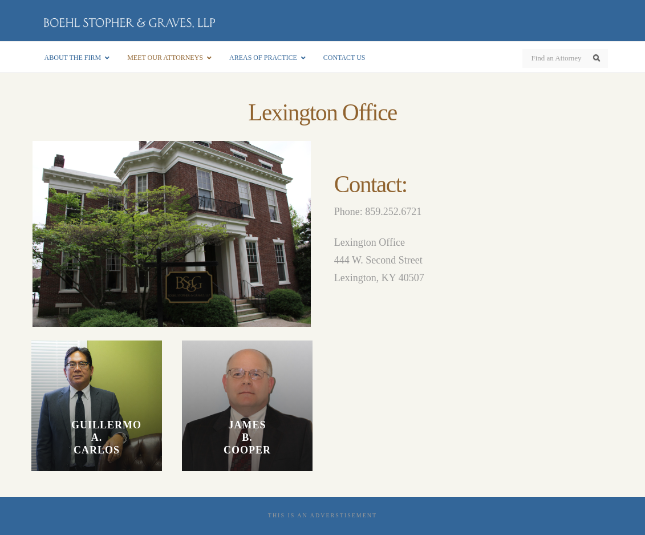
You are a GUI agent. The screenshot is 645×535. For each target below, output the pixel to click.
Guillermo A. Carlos (96, 437)
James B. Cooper (247, 437)
